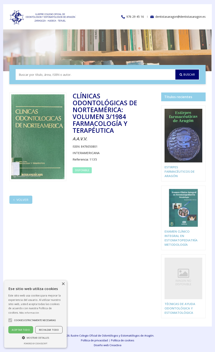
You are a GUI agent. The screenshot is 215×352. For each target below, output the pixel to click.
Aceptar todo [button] (21, 329)
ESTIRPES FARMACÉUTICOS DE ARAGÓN (180, 171)
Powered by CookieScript (35, 343)
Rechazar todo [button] (49, 329)
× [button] (63, 284)
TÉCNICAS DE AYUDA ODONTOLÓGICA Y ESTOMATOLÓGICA (180, 308)
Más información (29, 312)
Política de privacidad (94, 340)
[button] (35, 337)
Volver (20, 200)
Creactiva (115, 345)
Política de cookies (122, 340)
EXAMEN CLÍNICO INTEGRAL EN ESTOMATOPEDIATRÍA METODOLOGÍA (181, 238)
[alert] (35, 314)
